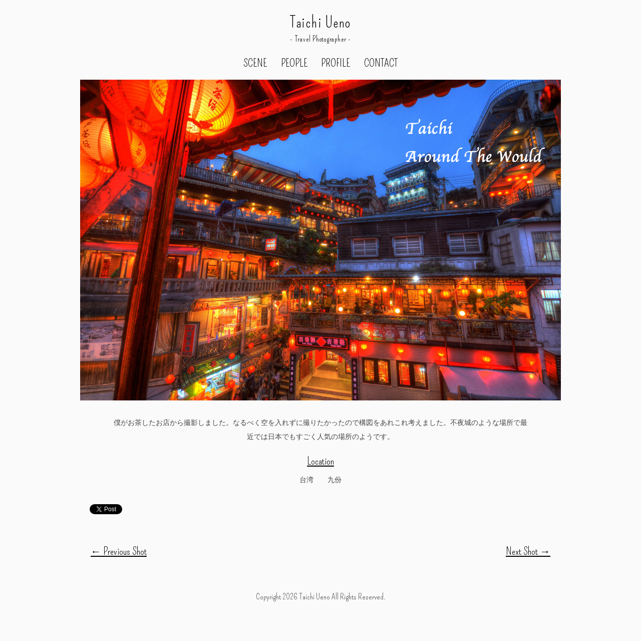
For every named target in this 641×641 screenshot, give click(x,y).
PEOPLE (294, 63)
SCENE (255, 63)
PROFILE (335, 63)
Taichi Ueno (320, 23)
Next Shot (528, 551)
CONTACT (381, 63)
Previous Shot (119, 551)
